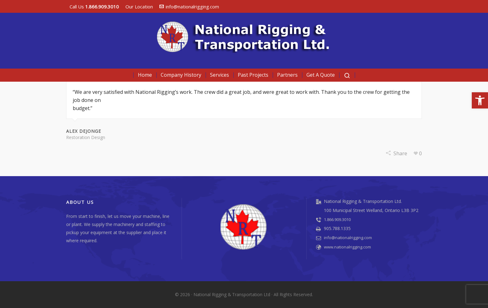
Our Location (139, 6)
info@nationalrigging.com (189, 6)
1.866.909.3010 (337, 219)
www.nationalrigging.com (347, 247)
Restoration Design (85, 137)
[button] (480, 100)
